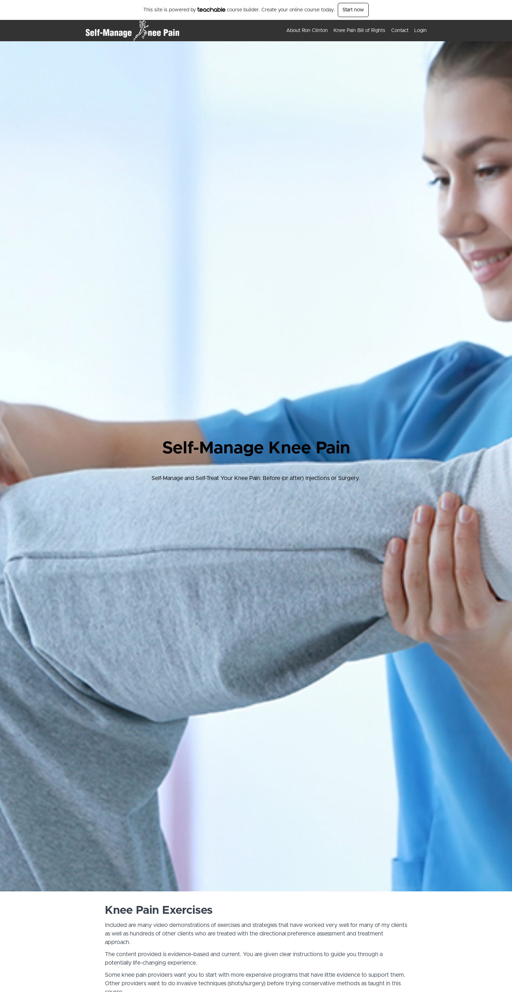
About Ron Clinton (307, 30)
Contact (400, 30)
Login (420, 30)
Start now (353, 9)
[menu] (354, 30)
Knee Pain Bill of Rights (359, 30)
